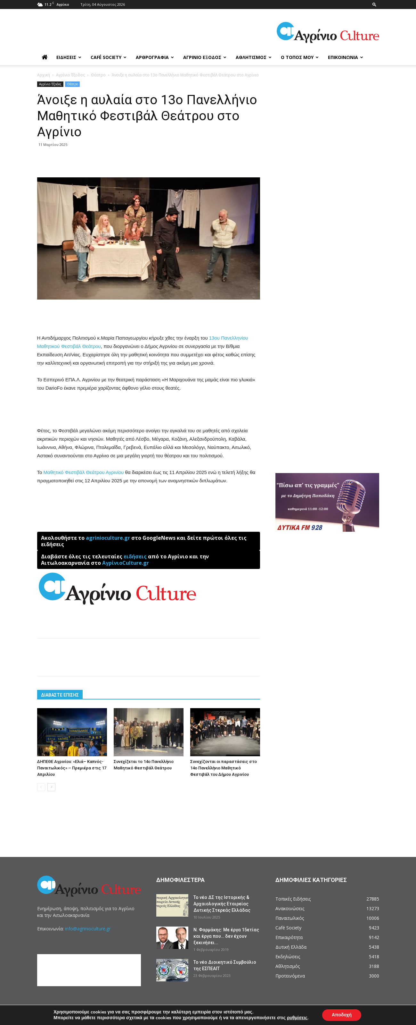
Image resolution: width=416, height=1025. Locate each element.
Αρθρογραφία (155, 57)
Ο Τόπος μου (300, 57)
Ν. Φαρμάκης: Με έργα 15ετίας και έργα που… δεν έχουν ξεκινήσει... (226, 936)
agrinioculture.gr (108, 537)
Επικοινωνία (345, 57)
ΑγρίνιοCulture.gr (125, 562)
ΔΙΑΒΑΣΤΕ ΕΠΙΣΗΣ (60, 695)
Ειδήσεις (68, 57)
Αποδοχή (342, 1015)
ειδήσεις (135, 556)
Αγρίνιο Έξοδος (204, 57)
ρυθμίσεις (297, 1018)
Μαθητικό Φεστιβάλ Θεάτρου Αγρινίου (84, 472)
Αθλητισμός (254, 57)
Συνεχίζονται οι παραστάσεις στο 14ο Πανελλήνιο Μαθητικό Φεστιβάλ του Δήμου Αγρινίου (223, 768)
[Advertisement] (149, 317)
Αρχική (43, 75)
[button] (374, 4)
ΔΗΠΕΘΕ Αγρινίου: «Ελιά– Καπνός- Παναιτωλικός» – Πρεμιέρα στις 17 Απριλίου (71, 768)
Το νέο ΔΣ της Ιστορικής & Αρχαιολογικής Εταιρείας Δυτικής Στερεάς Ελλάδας (221, 904)
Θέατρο (98, 75)
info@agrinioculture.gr (87, 929)
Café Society (108, 57)
